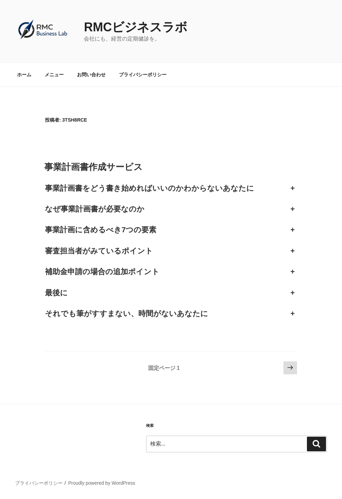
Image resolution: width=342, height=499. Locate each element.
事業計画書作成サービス (93, 167)
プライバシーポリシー (143, 74)
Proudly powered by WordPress (101, 483)
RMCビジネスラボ (135, 27)
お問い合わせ (91, 74)
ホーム (24, 74)
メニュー (54, 74)
